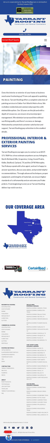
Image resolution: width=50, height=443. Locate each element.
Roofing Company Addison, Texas (37, 308)
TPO (3, 359)
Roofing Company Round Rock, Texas (36, 409)
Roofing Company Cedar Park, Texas (37, 395)
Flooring (4, 372)
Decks (3, 375)
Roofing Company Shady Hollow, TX (37, 412)
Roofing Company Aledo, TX (35, 348)
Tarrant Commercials (8, 391)
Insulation (5, 313)
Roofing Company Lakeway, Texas (37, 400)
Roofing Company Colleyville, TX (37, 357)
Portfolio (5, 343)
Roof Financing (6, 381)
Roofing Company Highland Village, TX (37, 330)
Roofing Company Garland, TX (36, 327)
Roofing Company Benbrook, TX (36, 355)
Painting (4, 370)
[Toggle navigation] (45, 40)
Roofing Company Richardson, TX (37, 340)
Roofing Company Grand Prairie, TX (37, 366)
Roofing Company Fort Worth (36, 359)
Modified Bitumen (7, 357)
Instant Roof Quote (10, 40)
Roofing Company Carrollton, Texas (36, 311)
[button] (3, 268)
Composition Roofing (8, 354)
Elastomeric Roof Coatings (10, 352)
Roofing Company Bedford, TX (36, 352)
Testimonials (6, 384)
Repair (3, 311)
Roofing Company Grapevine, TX (36, 368)
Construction (6, 306)
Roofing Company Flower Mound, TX (37, 323)
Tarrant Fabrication (8, 368)
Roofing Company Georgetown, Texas (36, 388)
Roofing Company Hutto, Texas (36, 397)
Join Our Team (6, 386)
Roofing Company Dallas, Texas (36, 314)
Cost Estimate (6, 309)
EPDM (3, 361)
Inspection (5, 318)
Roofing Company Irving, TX (35, 370)
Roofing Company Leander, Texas (37, 402)
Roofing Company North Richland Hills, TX (37, 378)
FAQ (3, 393)
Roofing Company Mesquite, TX (36, 335)
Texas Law (5, 388)
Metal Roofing (6, 350)
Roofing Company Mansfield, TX (36, 375)
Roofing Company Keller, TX (35, 373)
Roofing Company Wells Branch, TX (37, 414)
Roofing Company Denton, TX (35, 316)
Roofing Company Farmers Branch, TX (37, 319)
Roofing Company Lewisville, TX (36, 333)
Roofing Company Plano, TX (35, 337)
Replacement (6, 316)
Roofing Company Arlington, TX (36, 350)
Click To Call (25, 34)
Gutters (4, 320)
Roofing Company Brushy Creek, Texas (36, 392)
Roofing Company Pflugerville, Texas (36, 405)
